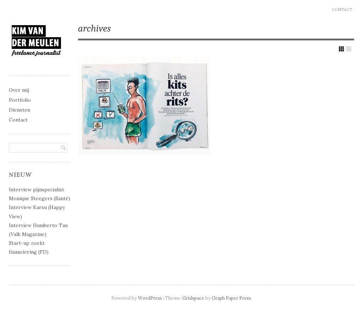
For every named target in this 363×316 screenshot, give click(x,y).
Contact (342, 9)
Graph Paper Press (231, 298)
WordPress (150, 298)
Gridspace (193, 298)
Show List (348, 48)
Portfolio (20, 100)
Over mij (19, 90)
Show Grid (341, 48)
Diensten (19, 110)
